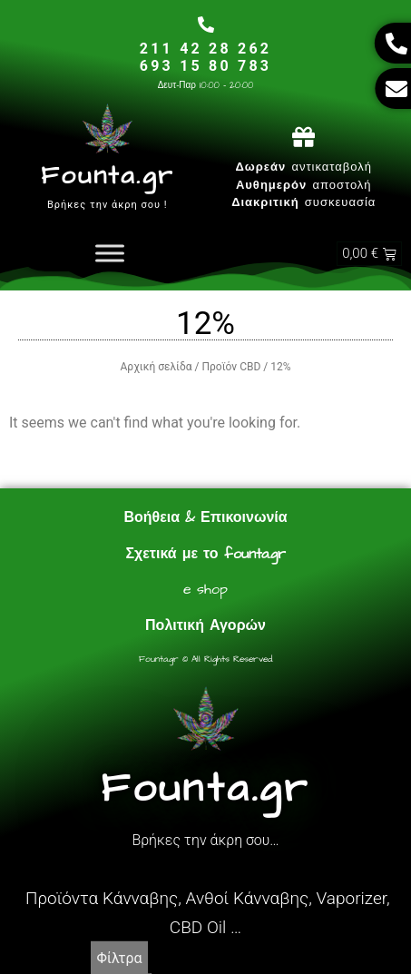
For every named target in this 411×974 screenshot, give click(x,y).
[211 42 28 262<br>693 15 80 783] (206, 24)
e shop (205, 589)
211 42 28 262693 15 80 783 (205, 57)
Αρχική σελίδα (156, 366)
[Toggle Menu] (109, 253)
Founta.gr (107, 175)
